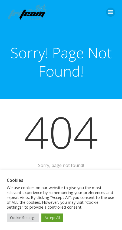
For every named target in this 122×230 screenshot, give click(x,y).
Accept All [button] (52, 217)
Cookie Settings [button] (22, 217)
